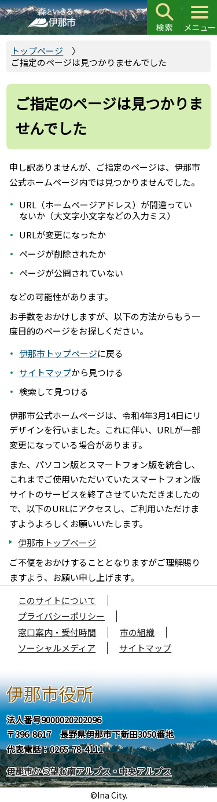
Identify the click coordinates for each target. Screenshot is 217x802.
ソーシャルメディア (56, 648)
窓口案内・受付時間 (57, 632)
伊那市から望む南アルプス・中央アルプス (88, 771)
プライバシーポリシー (61, 616)
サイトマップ (45, 372)
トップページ (37, 51)
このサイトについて (57, 600)
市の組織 (137, 632)
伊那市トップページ (58, 353)
